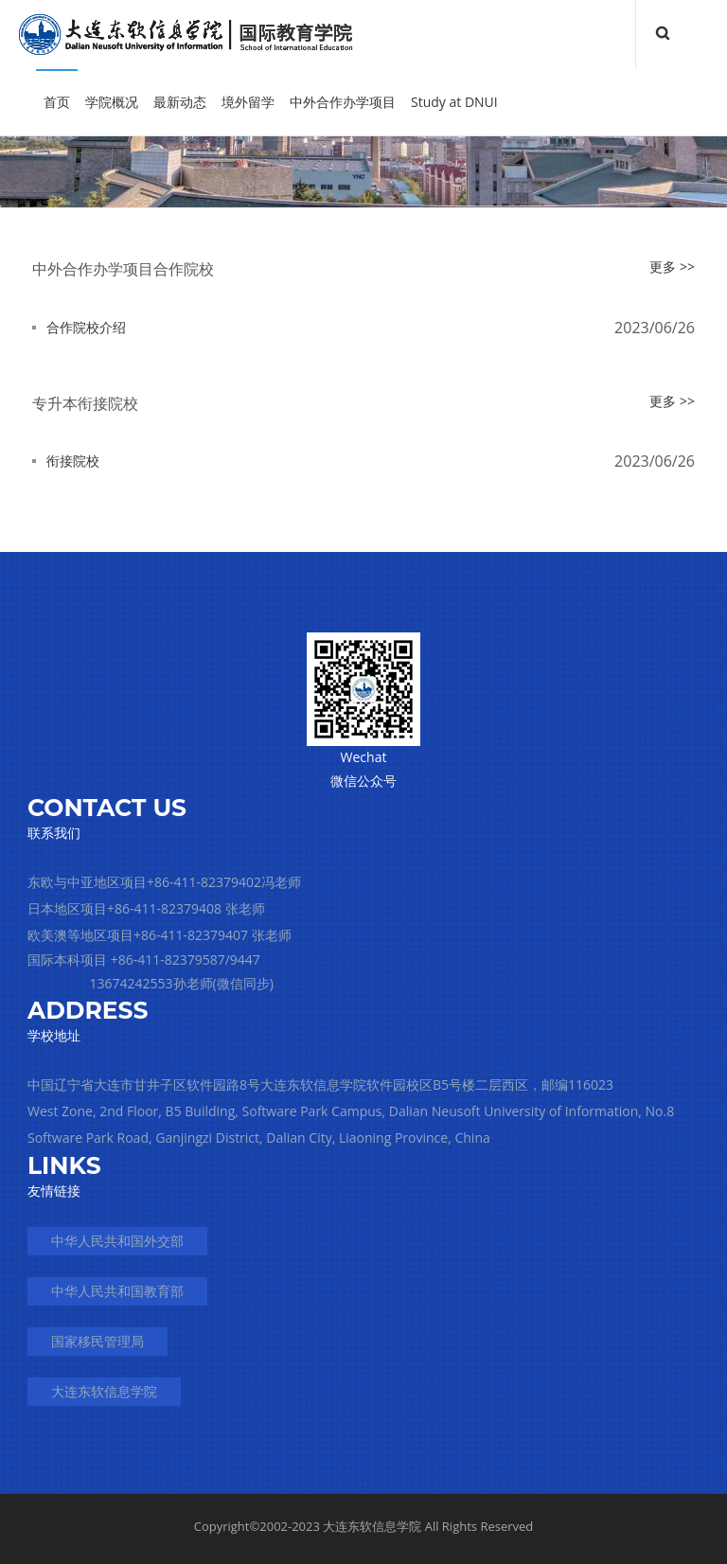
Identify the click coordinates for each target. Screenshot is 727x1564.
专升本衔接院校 (85, 403)
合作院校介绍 (86, 327)
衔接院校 (72, 461)
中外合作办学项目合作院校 (123, 268)
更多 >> (672, 266)
